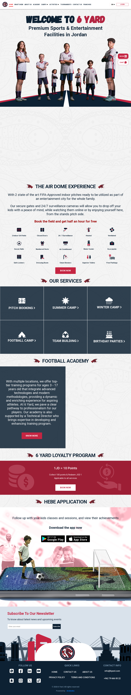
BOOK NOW (65, 270)
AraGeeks (70, 691)
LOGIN (122, 4)
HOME (11, 4)
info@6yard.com (112, 671)
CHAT (123, 62)
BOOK (123, 56)
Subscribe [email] (56, 626)
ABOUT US (28, 4)
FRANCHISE (87, 4)
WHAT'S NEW (18, 4)
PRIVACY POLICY (57, 677)
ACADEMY (36, 4)
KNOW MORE (32, 436)
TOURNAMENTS (65, 4)
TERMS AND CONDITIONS (83, 677)
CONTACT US (77, 4)
